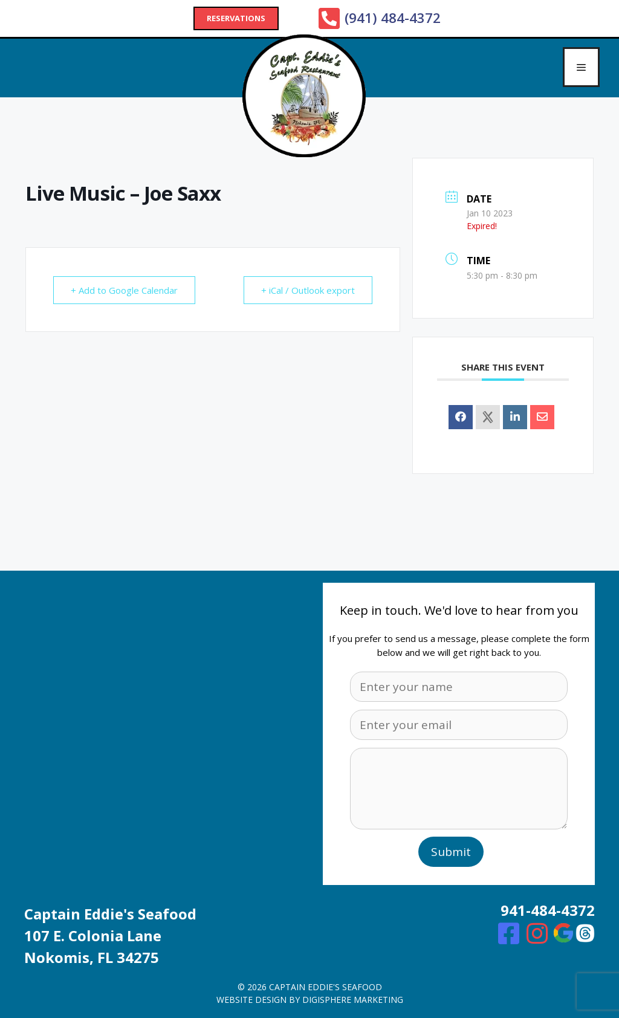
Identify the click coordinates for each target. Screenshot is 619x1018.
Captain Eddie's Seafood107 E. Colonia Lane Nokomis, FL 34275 (110, 935)
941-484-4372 (548, 910)
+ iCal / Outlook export (308, 290)
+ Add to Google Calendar (124, 290)
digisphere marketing (352, 999)
